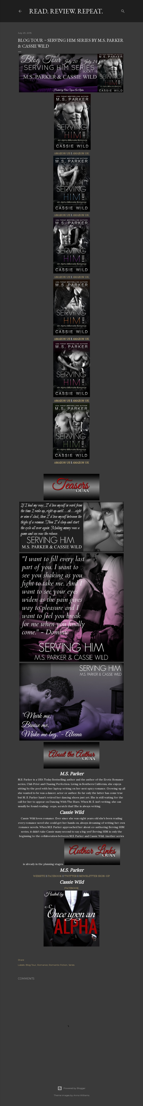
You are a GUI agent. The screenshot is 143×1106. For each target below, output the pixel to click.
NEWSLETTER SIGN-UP (94, 876)
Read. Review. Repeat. (66, 11)
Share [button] (21, 959)
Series (71, 964)
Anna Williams (81, 1095)
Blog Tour (31, 964)
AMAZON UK (81, 153)
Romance (42, 964)
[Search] (123, 10)
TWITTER (70, 876)
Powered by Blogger (71, 1088)
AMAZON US (62, 153)
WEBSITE (39, 876)
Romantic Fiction (58, 964)
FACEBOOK (54, 876)
